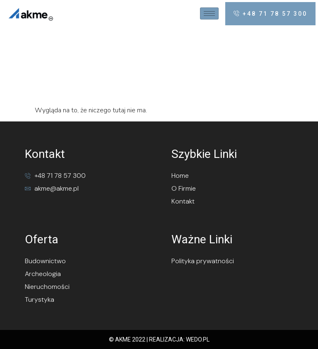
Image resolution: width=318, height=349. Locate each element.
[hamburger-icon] (209, 13)
